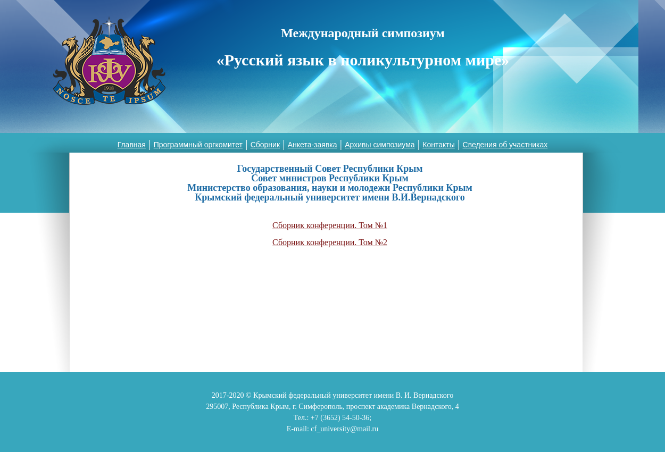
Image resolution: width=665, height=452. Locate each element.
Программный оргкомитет (198, 144)
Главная (132, 144)
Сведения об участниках (505, 144)
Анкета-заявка (312, 144)
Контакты (438, 144)
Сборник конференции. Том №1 (329, 225)
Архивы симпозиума (379, 144)
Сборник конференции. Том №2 (329, 242)
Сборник (265, 144)
